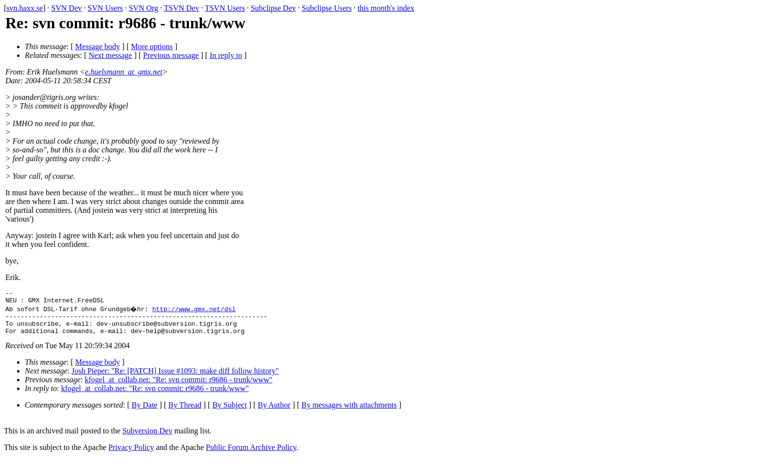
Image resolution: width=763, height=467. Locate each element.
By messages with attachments (349, 412)
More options (152, 46)
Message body (97, 46)
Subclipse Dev (273, 8)
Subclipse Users (327, 8)
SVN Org (143, 8)
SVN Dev (66, 8)
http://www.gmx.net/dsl (195, 311)
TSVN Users (225, 8)
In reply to (226, 55)
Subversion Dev (148, 438)
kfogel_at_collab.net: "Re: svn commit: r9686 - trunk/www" (178, 387)
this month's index (386, 8)
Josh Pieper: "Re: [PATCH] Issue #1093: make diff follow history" (175, 378)
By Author (274, 412)
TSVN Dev (181, 8)
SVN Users (105, 8)
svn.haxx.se (24, 8)
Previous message (171, 55)
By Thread (184, 412)
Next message (110, 55)
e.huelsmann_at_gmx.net (124, 72)
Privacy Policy (131, 454)
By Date (145, 412)
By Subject (229, 412)
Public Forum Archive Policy (251, 454)
